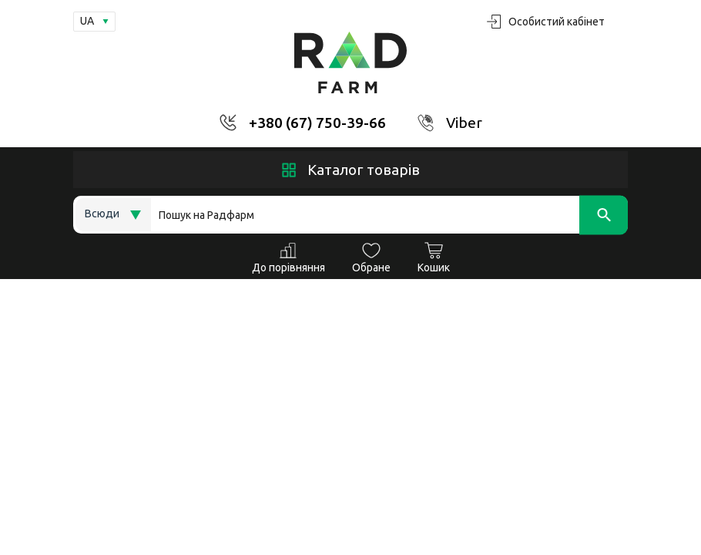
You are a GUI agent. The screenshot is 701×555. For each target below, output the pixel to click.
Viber (464, 122)
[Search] (389, 214)
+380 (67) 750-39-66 (317, 122)
